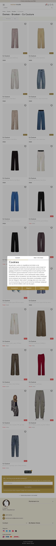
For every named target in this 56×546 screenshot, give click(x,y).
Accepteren (14, 288)
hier (31, 280)
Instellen (42, 288)
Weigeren (28, 288)
